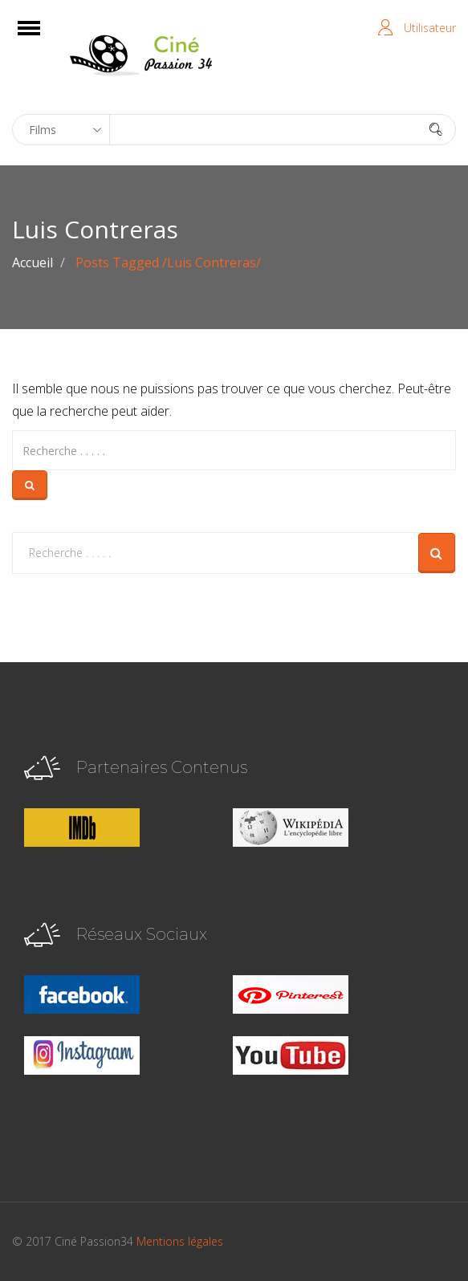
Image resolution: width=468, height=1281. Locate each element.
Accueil (32, 262)
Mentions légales (179, 1241)
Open (43, 38)
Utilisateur (430, 27)
